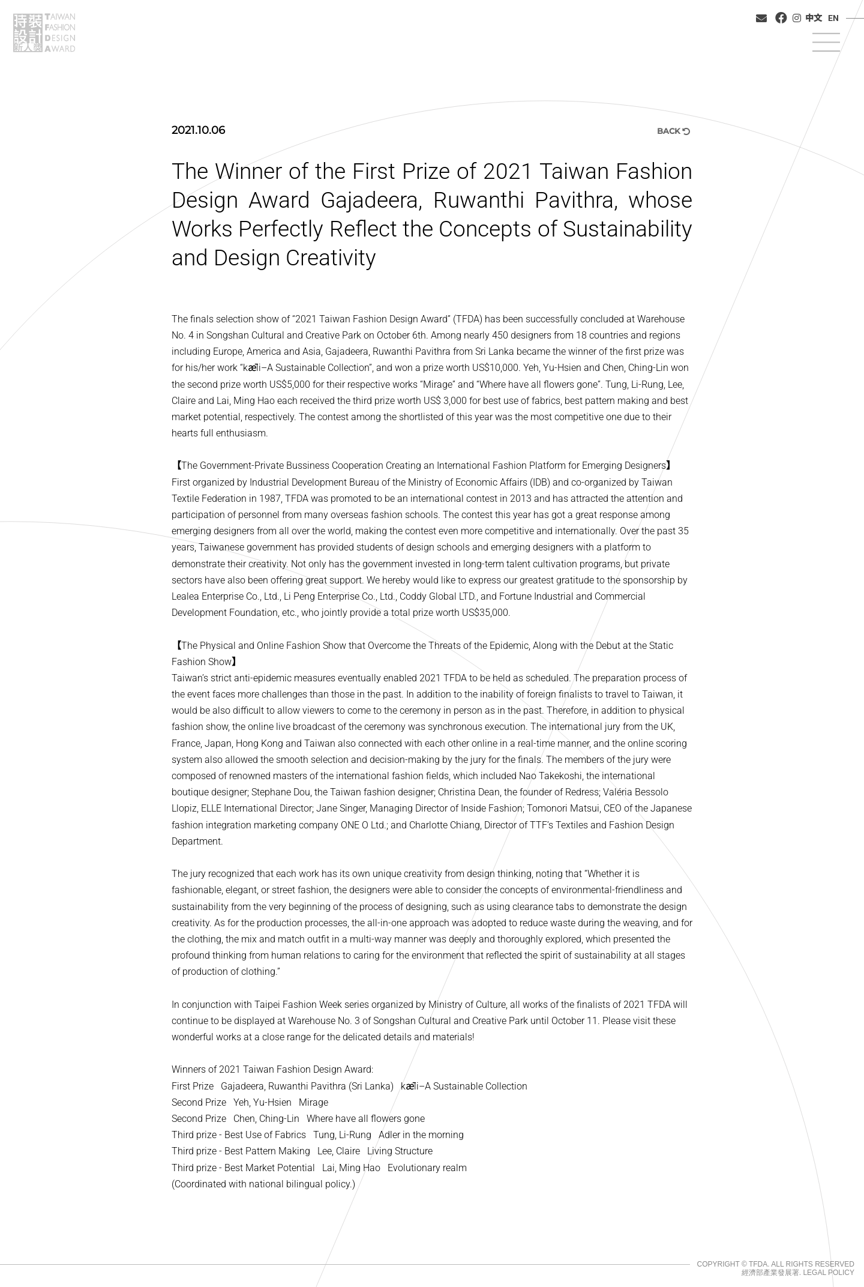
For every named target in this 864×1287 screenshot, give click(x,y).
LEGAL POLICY (828, 1272)
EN (833, 18)
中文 (813, 18)
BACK (673, 131)
